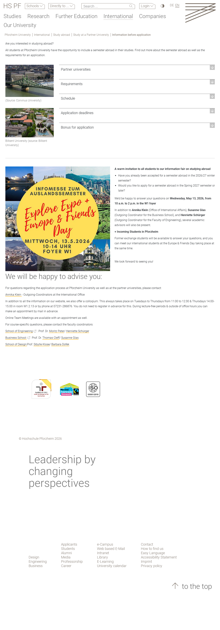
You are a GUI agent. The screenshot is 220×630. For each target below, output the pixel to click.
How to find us (152, 548)
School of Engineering (19, 331)
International (118, 16)
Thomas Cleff (50, 337)
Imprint (146, 561)
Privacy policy (151, 566)
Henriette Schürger (77, 331)
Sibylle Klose (42, 344)
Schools (33, 6)
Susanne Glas (70, 337)
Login (145, 6)
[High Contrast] (162, 5)
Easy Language (153, 553)
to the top (196, 586)
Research (38, 16)
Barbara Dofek (60, 344)
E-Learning (105, 561)
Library (102, 557)
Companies (152, 16)
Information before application (131, 34)
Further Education (76, 16)
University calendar (112, 566)
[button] (137, 69)
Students (68, 548)
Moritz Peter (56, 331)
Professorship (72, 561)
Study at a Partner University (91, 34)
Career (66, 566)
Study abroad (61, 34)
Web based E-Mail (111, 548)
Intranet (103, 553)
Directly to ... (60, 6)
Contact (147, 544)
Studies (12, 16)
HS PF (12, 6)
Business (36, 566)
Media (66, 557)
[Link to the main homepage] (200, 12)
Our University (20, 25)
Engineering (38, 561)
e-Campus (105, 544)
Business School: (16, 337)
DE (172, 5)
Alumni (66, 553)
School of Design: (16, 344)
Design (34, 557)
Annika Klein (13, 294)
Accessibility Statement (159, 557)
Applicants (69, 544)
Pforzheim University (18, 34)
